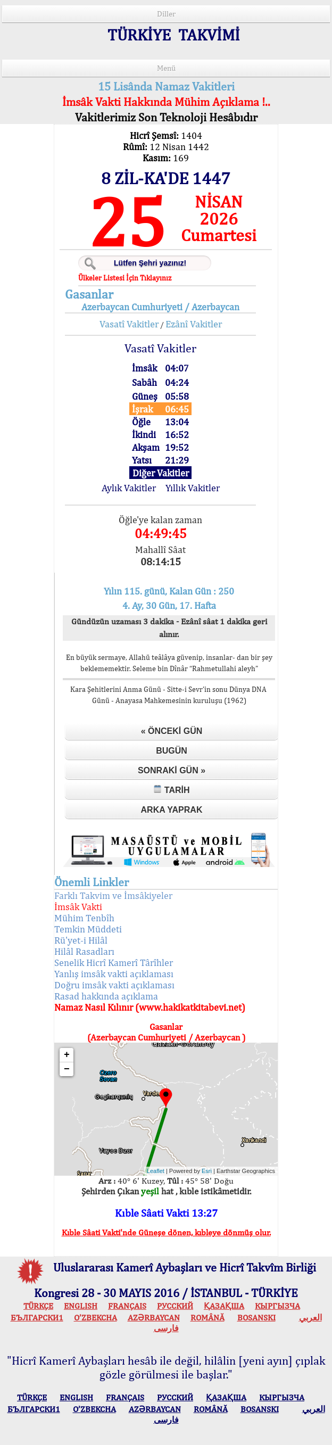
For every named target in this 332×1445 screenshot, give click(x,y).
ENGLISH (80, 1306)
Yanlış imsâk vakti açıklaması (113, 973)
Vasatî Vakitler (129, 323)
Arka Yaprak (172, 809)
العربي (310, 1317)
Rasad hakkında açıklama (106, 996)
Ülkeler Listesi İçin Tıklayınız (124, 278)
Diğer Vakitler (160, 472)
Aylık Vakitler (129, 487)
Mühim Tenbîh (84, 917)
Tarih (171, 790)
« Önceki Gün (172, 731)
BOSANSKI (256, 1317)
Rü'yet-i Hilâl (80, 940)
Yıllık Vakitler (192, 487)
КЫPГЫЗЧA (277, 1306)
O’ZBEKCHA (95, 1317)
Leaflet (155, 1171)
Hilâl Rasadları (84, 951)
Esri (207, 1171)
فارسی (166, 1328)
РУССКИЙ (175, 1306)
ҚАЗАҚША (224, 1306)
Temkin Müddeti (88, 929)
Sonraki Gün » (171, 770)
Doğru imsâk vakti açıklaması (114, 984)
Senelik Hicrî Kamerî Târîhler (113, 962)
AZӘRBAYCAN (154, 1317)
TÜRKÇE (38, 1306)
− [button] (67, 1069)
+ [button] (67, 1054)
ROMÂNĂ (207, 1317)
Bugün (171, 750)
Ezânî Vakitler (193, 323)
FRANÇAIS (127, 1306)
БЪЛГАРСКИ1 (37, 1317)
